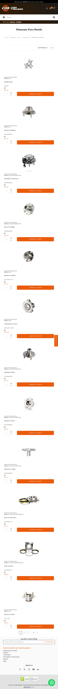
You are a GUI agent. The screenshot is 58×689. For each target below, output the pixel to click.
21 (33, 632)
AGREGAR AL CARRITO (35, 94)
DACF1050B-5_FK (8, 279)
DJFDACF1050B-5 (10, 275)
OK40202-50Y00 (9, 372)
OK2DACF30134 (9, 421)
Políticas (5, 652)
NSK (10, 320)
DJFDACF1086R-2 (10, 130)
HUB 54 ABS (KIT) (10, 517)
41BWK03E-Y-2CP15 (10, 324)
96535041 (6, 85)
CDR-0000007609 (8, 376)
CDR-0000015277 (8, 570)
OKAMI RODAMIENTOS (15, 175)
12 (52, 48)
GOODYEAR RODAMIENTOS (16, 514)
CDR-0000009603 (8, 424)
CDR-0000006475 (8, 134)
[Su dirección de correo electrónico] (23, 642)
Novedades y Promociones (11, 657)
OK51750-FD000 (9, 227)
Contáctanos (7, 655)
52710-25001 (7, 618)
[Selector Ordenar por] (43, 47)
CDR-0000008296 (8, 473)
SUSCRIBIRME (48, 642)
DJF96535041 (8, 82)
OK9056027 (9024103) (11, 178)
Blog (4, 661)
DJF (10, 78)
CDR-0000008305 (8, 231)
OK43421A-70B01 (10, 469)
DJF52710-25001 (9, 614)
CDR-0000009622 (8, 182)
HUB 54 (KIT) (8, 566)
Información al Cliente (10, 650)
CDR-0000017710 (8, 521)
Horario (5, 659)
